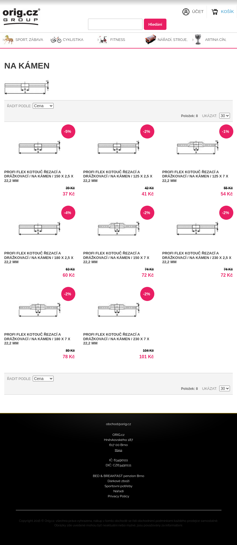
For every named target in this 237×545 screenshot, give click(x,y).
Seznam (225, 106)
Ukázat (209, 116)
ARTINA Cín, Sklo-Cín (215, 42)
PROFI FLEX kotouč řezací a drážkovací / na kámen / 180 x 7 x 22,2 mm (37, 338)
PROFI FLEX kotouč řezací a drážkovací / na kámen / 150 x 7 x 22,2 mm (116, 257)
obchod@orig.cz (118, 424)
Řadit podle (18, 106)
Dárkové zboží (118, 481)
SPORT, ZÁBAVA (29, 40)
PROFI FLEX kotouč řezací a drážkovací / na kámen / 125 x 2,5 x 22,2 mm (117, 176)
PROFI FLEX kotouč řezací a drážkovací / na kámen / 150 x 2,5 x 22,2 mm (38, 176)
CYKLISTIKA (73, 40)
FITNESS (117, 40)
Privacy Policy (118, 496)
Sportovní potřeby (118, 486)
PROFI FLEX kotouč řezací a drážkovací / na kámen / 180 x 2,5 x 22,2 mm (38, 257)
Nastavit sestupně (58, 106)
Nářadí (118, 491)
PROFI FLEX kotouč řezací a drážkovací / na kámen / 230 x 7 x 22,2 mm (116, 338)
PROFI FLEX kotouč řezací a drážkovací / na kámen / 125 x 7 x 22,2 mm (195, 176)
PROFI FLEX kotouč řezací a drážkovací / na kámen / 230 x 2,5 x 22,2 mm (196, 257)
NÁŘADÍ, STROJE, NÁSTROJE (173, 42)
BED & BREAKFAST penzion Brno (118, 476)
